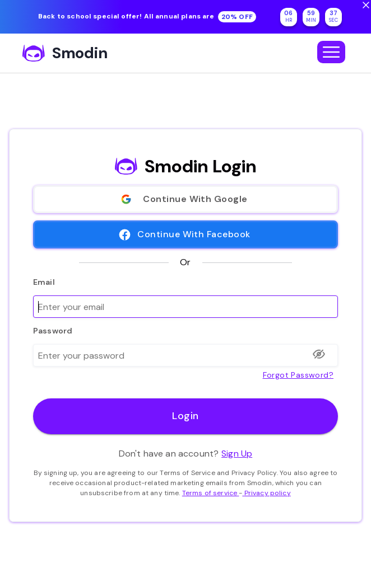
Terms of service (210, 492)
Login (185, 416)
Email (44, 282)
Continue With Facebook (185, 234)
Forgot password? (298, 374)
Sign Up (236, 453)
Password (52, 331)
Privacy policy (266, 492)
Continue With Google (185, 199)
